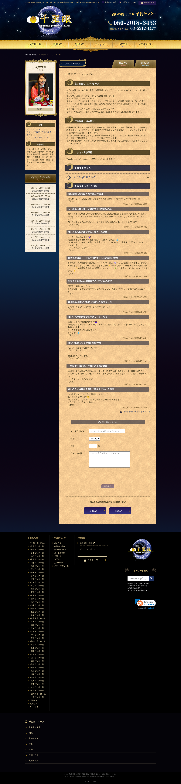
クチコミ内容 (76, 453)
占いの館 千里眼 (31, 55)
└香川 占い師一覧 (37, 664)
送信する (107, 486)
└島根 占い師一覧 (37, 648)
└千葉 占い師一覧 (37, 582)
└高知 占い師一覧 (37, 671)
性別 (72, 438)
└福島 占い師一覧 (37, 566)
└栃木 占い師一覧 (37, 572)
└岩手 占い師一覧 (37, 553)
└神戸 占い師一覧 (37, 635)
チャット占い (35, 707)
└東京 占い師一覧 (37, 586)
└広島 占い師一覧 (37, 654)
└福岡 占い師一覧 (37, 674)
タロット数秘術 (33, 132)
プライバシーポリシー (88, 549)
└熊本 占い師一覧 (37, 684)
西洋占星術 (46, 132)
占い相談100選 (60, 550)
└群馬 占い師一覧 (37, 576)
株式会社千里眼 (86, 543)
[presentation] (107, 477)
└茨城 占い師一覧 (37, 569)
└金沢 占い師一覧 (37, 599)
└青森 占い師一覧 (37, 550)
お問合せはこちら (129, 2)
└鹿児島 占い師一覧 (38, 694)
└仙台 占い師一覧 (37, 556)
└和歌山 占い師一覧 (38, 641)
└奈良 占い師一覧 (37, 638)
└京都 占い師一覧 (37, 628)
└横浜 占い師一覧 (37, 589)
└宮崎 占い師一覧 (37, 690)
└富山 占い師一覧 (37, 595)
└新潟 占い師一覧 (37, 592)
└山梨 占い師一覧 (37, 605)
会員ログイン (147, 3)
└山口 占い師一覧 (37, 658)
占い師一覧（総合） (38, 543)
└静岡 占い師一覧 (37, 615)
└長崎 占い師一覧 (37, 681)
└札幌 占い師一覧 (37, 546)
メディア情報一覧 (61, 566)
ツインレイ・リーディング (38, 137)
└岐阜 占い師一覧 (37, 612)
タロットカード (33, 129)
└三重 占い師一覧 (37, 622)
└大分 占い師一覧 (37, 687)
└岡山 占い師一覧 (37, 651)
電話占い (119, 511)
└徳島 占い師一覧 (37, 661)
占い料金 (57, 543)
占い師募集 (58, 563)
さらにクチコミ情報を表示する (136, 411)
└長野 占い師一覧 (37, 609)
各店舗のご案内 (110, 2)
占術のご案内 (59, 546)
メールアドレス (77, 431)
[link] (145, 603)
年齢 (72, 446)
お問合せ (57, 559)
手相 (29, 135)
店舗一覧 (57, 556)
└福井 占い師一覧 (37, 602)
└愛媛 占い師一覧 (37, 668)
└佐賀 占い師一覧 (37, 677)
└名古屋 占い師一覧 (38, 618)
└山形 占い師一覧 (37, 563)
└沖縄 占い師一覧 (37, 697)
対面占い (94, 511)
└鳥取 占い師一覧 (37, 645)
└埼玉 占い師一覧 (37, 579)
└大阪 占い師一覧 (37, 631)
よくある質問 (59, 553)
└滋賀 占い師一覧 (37, 625)
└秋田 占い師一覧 (37, 559)
